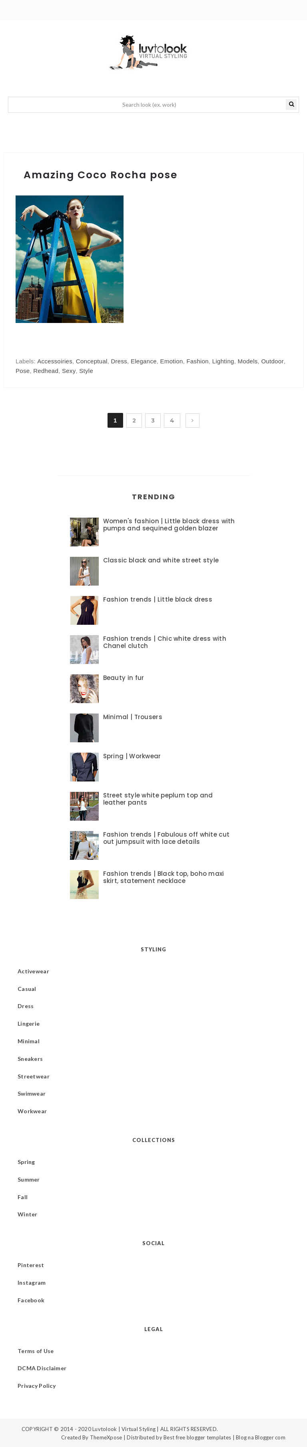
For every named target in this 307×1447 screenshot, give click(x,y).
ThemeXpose (106, 1437)
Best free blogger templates (197, 1437)
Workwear (32, 1111)
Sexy (69, 370)
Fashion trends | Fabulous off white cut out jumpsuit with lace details (166, 838)
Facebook (31, 1300)
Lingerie (29, 1023)
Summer (29, 1179)
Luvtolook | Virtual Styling (124, 1429)
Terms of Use (36, 1350)
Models (247, 361)
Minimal (29, 1041)
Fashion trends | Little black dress (158, 599)
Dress (119, 361)
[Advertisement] (196, 280)
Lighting (223, 361)
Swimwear (32, 1093)
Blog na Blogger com (260, 1437)
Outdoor (272, 361)
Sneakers (30, 1058)
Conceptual (92, 361)
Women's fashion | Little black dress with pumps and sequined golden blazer (169, 524)
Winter (28, 1214)
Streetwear (34, 1076)
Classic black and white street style (161, 560)
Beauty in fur (123, 678)
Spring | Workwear (132, 756)
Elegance (144, 361)
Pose (23, 370)
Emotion (171, 361)
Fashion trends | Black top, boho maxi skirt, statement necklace (163, 877)
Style (86, 370)
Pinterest (31, 1265)
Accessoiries (54, 361)
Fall (23, 1197)
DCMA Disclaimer (42, 1368)
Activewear (33, 971)
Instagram (32, 1282)
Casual (27, 988)
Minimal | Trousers (132, 717)
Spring (26, 1161)
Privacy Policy (37, 1385)
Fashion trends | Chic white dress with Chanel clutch (164, 642)
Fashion (198, 361)
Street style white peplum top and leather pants (158, 799)
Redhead (45, 370)
